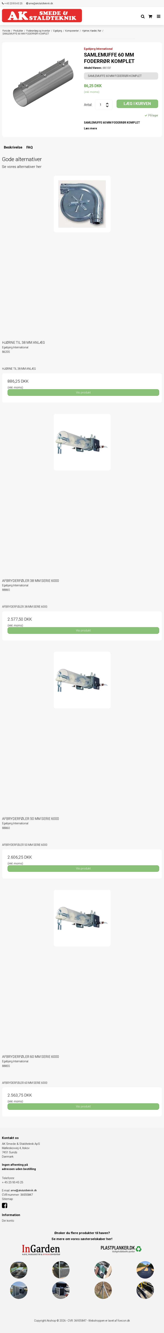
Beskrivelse (13, 147)
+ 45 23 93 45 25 (12, 3)
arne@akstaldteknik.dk (39, 3)
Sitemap (7, 1199)
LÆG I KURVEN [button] (137, 103)
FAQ (29, 147)
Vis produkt (83, 392)
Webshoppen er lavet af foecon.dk (109, 1320)
